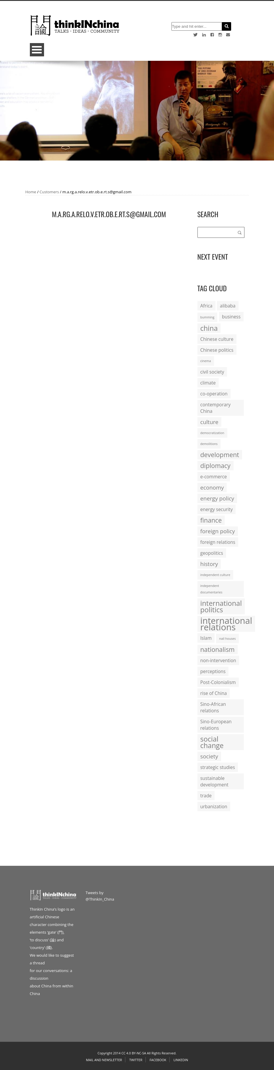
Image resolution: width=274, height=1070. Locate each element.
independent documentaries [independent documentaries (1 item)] (211, 589)
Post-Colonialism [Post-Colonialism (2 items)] (218, 682)
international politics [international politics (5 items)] (221, 606)
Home (30, 191)
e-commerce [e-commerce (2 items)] (213, 476)
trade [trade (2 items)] (206, 795)
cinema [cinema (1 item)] (205, 361)
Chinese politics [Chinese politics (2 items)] (217, 350)
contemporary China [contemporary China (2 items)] (215, 407)
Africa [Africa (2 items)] (206, 305)
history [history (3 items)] (209, 563)
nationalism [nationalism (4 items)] (217, 649)
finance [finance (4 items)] (211, 520)
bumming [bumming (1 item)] (207, 317)
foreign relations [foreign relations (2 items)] (217, 542)
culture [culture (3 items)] (209, 422)
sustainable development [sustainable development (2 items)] (214, 781)
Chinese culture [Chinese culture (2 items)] (217, 339)
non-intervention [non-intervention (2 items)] (218, 660)
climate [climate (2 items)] (208, 382)
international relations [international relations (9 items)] (226, 624)
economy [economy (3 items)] (212, 487)
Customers (49, 191)
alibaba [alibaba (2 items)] (227, 305)
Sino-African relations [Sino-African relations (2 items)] (213, 707)
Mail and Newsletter (104, 1060)
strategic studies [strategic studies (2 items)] (217, 767)
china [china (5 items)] (209, 328)
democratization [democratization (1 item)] (212, 433)
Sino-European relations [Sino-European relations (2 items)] (216, 724)
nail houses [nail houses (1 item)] (227, 639)
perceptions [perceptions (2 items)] (213, 671)
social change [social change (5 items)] (212, 742)
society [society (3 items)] (209, 756)
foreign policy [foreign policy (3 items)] (217, 531)
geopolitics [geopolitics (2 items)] (211, 553)
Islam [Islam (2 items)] (206, 638)
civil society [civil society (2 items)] (212, 372)
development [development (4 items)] (219, 454)
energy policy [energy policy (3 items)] (217, 498)
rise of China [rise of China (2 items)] (213, 693)
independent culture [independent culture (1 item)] (215, 575)
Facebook (158, 1060)
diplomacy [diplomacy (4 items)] (215, 465)
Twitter (135, 1060)
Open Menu (37, 49)
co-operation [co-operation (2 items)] (214, 393)
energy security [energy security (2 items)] (216, 509)
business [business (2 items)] (231, 316)
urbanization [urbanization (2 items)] (213, 806)
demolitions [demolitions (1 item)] (209, 444)
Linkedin (181, 1060)
